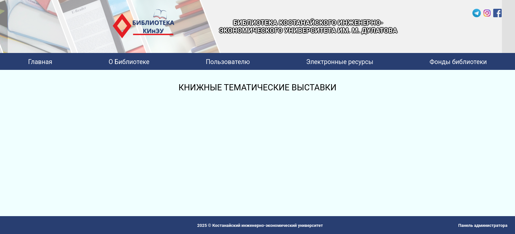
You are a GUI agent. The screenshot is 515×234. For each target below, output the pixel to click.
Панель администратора (483, 225)
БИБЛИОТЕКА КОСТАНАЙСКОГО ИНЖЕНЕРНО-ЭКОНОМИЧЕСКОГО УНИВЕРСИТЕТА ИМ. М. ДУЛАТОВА (308, 26)
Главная (40, 62)
